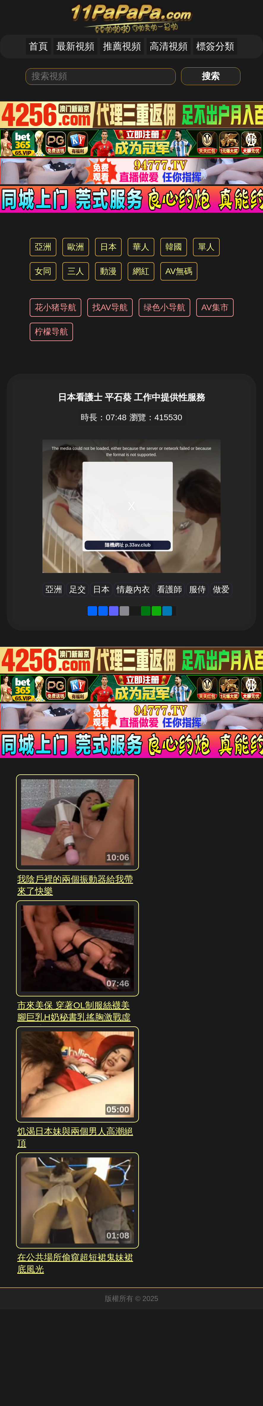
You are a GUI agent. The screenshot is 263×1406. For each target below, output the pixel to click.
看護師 (169, 589)
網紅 (141, 271)
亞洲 (43, 246)
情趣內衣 (133, 589)
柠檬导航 (51, 331)
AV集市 (214, 307)
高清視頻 (169, 46)
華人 (141, 246)
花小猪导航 (55, 307)
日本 (108, 246)
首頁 (38, 46)
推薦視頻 (122, 46)
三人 (75, 271)
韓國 (173, 246)
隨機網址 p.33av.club (127, 544)
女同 (43, 271)
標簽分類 (215, 46)
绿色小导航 (164, 307)
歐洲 (75, 246)
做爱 (221, 589)
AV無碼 (178, 271)
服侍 (197, 589)
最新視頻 (75, 46)
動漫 (108, 271)
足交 (77, 589)
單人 (206, 246)
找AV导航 (110, 307)
